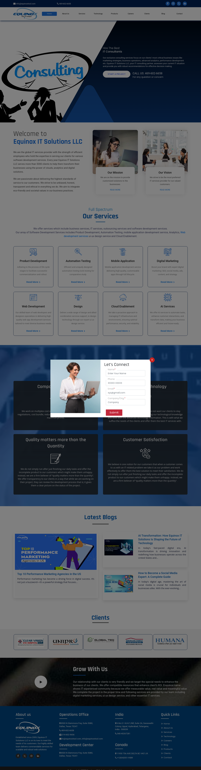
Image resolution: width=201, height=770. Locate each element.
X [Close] (152, 360)
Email (111, 388)
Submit (114, 412)
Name (112, 369)
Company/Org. (116, 398)
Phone (111, 379)
